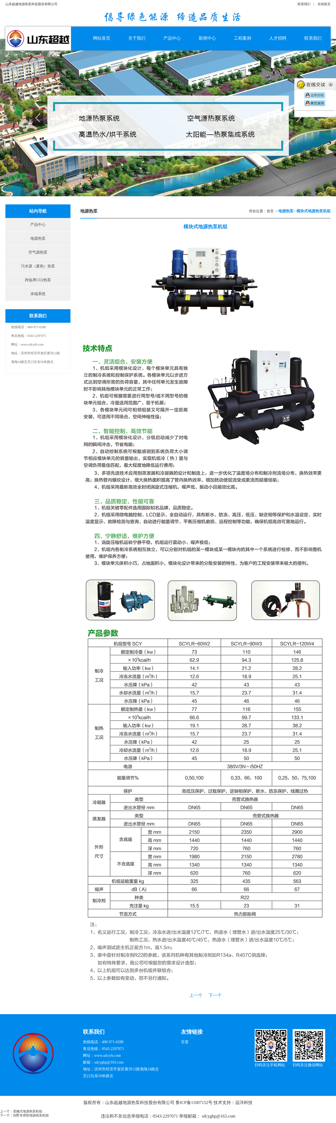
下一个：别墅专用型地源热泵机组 (24, 1115)
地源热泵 (38, 238)
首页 (270, 211)
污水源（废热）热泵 (38, 266)
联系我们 (304, 4)
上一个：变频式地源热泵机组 (21, 1111)
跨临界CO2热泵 (38, 280)
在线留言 (324, 4)
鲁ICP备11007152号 (194, 1102)
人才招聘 (277, 38)
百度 (185, 1042)
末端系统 (38, 294)
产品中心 (38, 225)
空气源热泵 (37, 252)
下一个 (215, 995)
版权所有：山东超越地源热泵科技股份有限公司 (129, 1102)
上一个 (195, 995)
